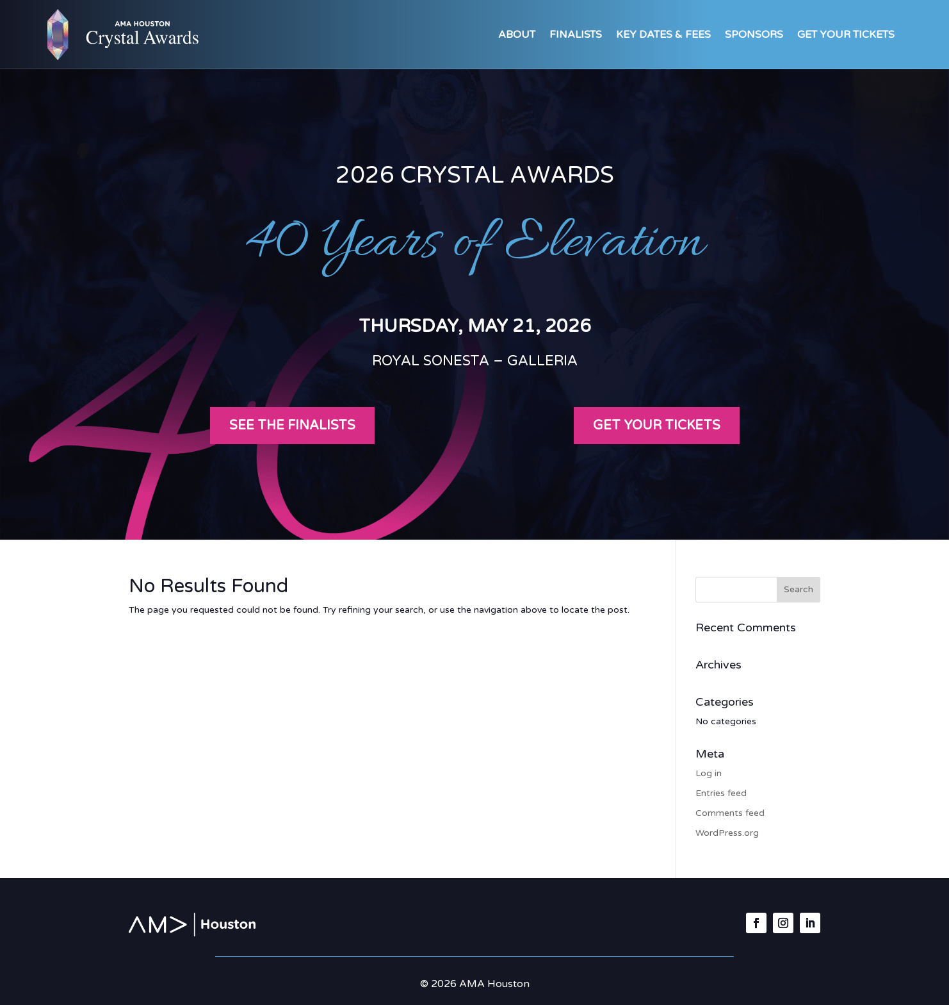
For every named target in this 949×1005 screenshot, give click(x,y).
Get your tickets (656, 425)
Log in (708, 773)
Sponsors (754, 34)
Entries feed (721, 793)
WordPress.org (727, 832)
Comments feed (730, 813)
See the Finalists (292, 425)
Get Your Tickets (846, 34)
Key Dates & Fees (663, 34)
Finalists (575, 34)
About (516, 34)
